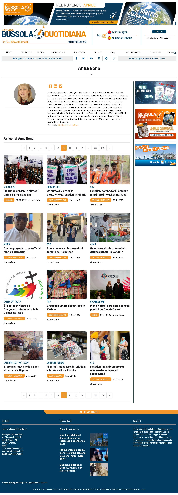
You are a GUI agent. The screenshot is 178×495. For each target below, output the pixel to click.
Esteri (94, 317)
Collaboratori (58, 52)
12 (70, 147)
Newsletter (159, 38)
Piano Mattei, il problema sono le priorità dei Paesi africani (108, 310)
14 (82, 147)
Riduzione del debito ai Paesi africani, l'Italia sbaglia (21, 192)
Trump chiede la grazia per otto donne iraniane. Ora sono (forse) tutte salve (73, 456)
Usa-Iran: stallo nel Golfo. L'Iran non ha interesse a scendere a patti (72, 441)
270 (102, 147)
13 (76, 147)
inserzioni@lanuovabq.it (12, 456)
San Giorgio (135, 58)
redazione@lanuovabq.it (12, 450)
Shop (112, 52)
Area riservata (133, 52)
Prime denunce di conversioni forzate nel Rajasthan (65, 253)
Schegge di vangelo (23, 58)
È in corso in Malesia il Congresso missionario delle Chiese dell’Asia (21, 312)
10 (58, 147)
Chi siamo (26, 52)
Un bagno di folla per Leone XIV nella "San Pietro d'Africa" (71, 470)
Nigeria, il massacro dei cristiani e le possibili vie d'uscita (66, 370)
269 (95, 147)
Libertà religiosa (55, 378)
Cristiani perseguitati (68, 124)
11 (64, 147)
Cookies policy (21, 484)
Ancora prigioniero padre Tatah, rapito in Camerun (23, 253)
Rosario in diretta (69, 431)
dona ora (159, 31)
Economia (9, 199)
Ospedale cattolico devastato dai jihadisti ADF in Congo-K (108, 253)
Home (9, 52)
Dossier (97, 52)
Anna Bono (34, 199)
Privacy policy (8, 484)
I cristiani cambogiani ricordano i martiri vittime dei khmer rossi (110, 192)
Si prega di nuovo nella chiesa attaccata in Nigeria (22, 370)
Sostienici (79, 52)
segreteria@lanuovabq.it (12, 453)
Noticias (121, 38)
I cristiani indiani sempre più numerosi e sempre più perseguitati (107, 372)
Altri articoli (89, 414)
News (119, 32)
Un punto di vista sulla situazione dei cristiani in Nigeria (62, 194)
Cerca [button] (171, 52)
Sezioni (40, 52)
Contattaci (156, 52)
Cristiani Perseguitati (57, 203)
